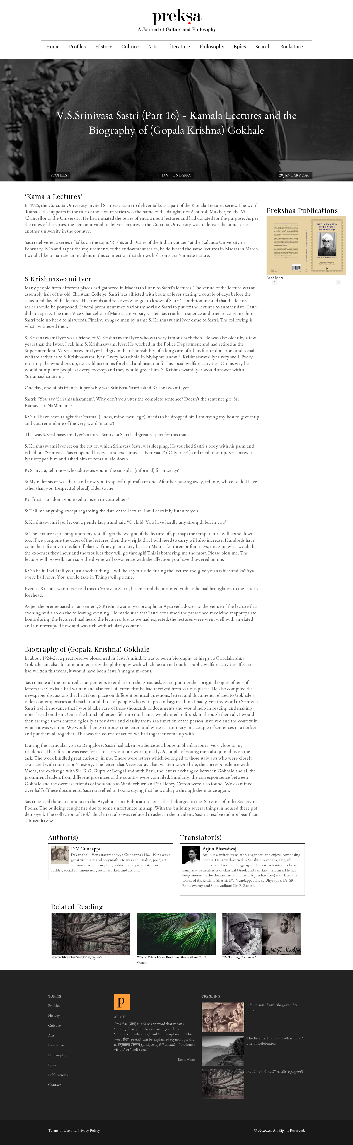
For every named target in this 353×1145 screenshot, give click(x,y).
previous (274, 282)
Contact (54, 1084)
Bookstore (291, 46)
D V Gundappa (176, 175)
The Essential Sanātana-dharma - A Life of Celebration (275, 1041)
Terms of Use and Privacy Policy (74, 1130)
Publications (58, 1075)
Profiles (77, 46)
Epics (240, 46)
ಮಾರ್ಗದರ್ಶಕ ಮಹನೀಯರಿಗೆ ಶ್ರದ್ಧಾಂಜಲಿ (77, 957)
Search (263, 46)
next (338, 282)
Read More (186, 1059)
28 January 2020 (294, 175)
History (103, 46)
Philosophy (211, 46)
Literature (178, 46)
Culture (130, 46)
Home (52, 46)
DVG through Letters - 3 (239, 957)
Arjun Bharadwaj (219, 849)
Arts (153, 46)
